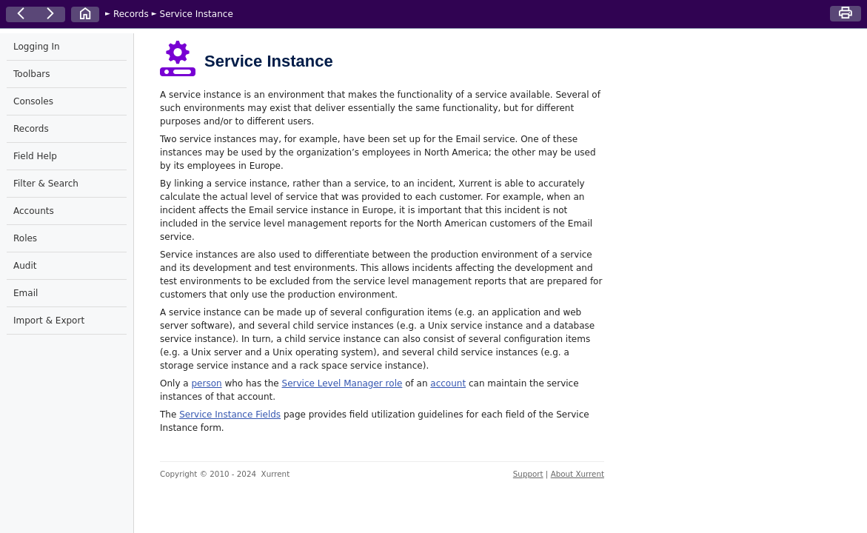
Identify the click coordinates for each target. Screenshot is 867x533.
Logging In (36, 46)
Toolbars (31, 74)
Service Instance (196, 14)
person (206, 383)
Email (25, 293)
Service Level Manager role (342, 383)
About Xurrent (577, 473)
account (448, 383)
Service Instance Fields (230, 414)
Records (131, 14)
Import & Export (48, 320)
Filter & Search (45, 183)
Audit (24, 266)
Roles (25, 238)
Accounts (33, 211)
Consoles (33, 101)
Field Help (35, 156)
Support (528, 473)
